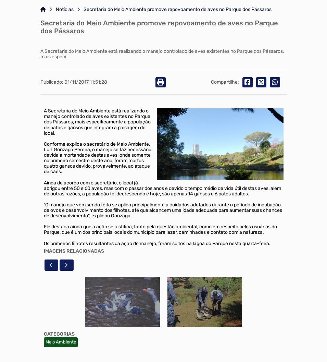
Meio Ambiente (61, 342)
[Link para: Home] (43, 9)
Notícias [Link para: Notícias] (65, 9)
